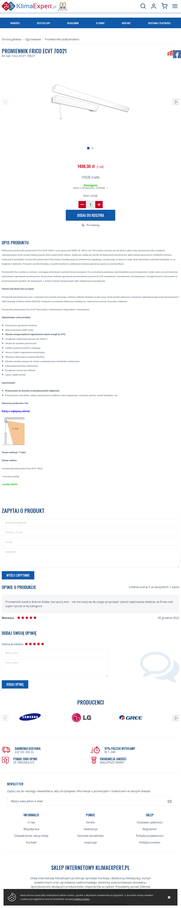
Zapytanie (10, 551)
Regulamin (73, 23)
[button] (5, 102)
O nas (31, 822)
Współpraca (31, 829)
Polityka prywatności (149, 836)
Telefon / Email (13, 532)
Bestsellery (43, 23)
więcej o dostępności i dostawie (89, 187)
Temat (9, 542)
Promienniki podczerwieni (62, 39)
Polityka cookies (149, 842)
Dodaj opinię (15, 684)
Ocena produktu (12, 644)
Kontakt (126, 23)
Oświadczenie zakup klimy (31, 836)
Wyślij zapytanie (18, 575)
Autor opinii (11, 653)
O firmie (100, 23)
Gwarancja (90, 829)
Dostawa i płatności (159, 23)
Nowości (15, 23)
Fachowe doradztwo (90, 836)
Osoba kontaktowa (16, 522)
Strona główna (11, 39)
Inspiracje (90, 842)
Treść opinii (11, 662)
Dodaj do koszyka (90, 215)
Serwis (90, 822)
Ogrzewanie (33, 39)
